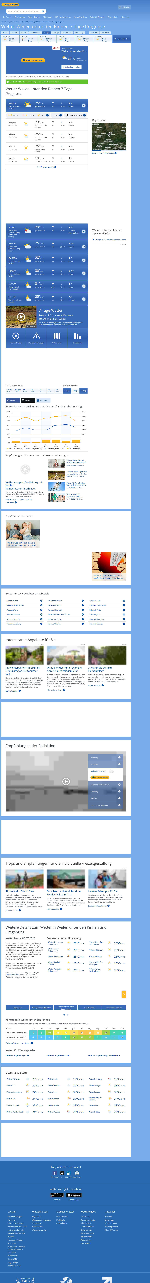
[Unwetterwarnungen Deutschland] (65, 993)
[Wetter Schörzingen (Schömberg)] (66, 939)
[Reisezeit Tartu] (107, 606)
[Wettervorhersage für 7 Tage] (75, 387)
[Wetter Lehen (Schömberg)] (66, 946)
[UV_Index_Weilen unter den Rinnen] (57, 112)
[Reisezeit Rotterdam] (107, 616)
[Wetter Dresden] (66, 1082)
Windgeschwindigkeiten (41, 1217)
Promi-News (85, 1240)
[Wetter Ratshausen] (66, 953)
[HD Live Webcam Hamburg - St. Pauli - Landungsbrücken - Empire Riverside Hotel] (105, 754)
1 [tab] (64, 1011)
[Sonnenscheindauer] (114, 993)
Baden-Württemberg (28, 18)
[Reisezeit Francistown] (107, 602)
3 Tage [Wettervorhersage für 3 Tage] (23, 29)
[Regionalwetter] (16, 335)
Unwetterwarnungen (16, 1220)
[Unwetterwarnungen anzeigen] (47, 78)
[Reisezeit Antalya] (66, 616)
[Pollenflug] (124, 4)
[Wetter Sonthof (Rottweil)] (66, 960)
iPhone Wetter (61, 1213)
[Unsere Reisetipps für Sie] (105, 888)
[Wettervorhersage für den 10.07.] (84, 36)
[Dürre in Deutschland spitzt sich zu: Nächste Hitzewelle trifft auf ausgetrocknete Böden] (109, 563)
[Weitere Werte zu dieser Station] (19, 1040)
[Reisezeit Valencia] (66, 597)
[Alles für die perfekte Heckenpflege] (105, 667)
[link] (7, 14)
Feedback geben (83, 57)
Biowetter (108, 1213)
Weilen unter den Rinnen (44, 18)
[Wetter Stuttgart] (107, 1082)
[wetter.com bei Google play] (57, 1194)
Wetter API (12, 1240)
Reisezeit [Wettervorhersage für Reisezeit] (94, 29)
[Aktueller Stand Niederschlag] (109, 134)
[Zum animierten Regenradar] (104, 150)
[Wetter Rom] (66, 1088)
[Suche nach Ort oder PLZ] (43, 4)
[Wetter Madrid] (66, 1095)
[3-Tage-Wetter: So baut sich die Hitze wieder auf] (67, 461)
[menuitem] (7, 14)
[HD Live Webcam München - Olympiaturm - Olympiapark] (105, 761)
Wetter (12, 1208)
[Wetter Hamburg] (107, 1075)
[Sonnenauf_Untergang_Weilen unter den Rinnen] (28, 112)
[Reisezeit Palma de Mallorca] (66, 611)
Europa (8, 18)
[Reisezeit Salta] (107, 597)
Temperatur (36, 1220)
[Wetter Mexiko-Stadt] (25, 1108)
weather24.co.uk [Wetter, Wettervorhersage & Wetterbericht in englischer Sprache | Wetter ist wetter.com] (14, 1263)
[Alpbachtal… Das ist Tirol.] (23, 888)
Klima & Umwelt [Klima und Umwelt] (111, 1227)
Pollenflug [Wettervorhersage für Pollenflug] (79, 29)
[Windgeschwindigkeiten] (41, 993)
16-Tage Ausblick (120, 36)
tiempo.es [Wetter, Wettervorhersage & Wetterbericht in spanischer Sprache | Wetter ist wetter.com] (12, 1249)
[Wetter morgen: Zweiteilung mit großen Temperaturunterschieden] (25, 465)
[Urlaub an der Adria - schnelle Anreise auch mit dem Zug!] (64, 667)
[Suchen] (60, 4)
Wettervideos (88, 1208)
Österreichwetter (87, 1223)
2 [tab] (68, 1011)
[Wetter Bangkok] (25, 1102)
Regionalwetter (86, 1227)
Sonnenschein (37, 1223)
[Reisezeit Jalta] (107, 611)
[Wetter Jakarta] (66, 1102)
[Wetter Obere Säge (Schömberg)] (107, 939)
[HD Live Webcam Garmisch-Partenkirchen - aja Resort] (105, 781)
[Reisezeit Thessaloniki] (25, 602)
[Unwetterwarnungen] (36, 335)
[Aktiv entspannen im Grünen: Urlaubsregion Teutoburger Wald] (23, 667)
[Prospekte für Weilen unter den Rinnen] (109, 236)
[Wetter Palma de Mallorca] (107, 1095)
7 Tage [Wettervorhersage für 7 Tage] (46, 29)
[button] (47, 102)
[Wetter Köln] (25, 1082)
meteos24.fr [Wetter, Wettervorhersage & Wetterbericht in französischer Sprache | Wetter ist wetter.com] (12, 1253)
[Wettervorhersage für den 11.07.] (103, 36)
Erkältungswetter (111, 1223)
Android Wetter (62, 1220)
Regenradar (36, 1213)
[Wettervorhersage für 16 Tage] (83, 387)
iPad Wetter (60, 1217)
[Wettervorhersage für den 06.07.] (10, 36)
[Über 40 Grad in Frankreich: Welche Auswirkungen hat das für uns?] (67, 495)
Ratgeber (110, 1208)
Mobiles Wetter (65, 1208)
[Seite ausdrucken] (43, 397)
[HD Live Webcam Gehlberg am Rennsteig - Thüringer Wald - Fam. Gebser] (105, 788)
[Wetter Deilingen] (107, 953)
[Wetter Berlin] (66, 1075)
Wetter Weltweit (87, 1233)
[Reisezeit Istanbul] (66, 606)
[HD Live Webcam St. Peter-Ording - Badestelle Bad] (66, 778)
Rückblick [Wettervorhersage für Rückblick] (105, 29)
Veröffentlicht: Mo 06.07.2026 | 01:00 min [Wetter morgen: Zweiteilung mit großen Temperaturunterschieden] (19, 496)
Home (3, 18)
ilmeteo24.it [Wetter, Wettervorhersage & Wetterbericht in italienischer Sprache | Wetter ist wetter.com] (12, 1256)
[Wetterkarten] (57, 335)
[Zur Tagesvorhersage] (46, 164)
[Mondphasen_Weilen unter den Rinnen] (75, 112)
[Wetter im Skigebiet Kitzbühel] (66, 1052)
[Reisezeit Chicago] (107, 620)
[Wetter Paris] (25, 1095)
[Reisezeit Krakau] (66, 620)
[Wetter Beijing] (107, 1108)
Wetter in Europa (87, 1230)
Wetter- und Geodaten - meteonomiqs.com (17, 1245)
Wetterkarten (40, 1208)
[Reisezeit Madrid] (66, 602)
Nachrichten (85, 1213)
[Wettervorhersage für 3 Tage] (67, 387)
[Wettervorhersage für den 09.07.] (66, 36)
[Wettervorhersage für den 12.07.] (59, 387)
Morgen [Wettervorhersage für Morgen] (14, 29)
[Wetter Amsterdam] (25, 1088)
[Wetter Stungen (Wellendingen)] (107, 966)
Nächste (124, 991)
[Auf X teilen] (28, 397)
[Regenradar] (17, 993)
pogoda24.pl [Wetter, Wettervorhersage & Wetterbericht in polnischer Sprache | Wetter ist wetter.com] (13, 1259)
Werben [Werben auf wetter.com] (11, 1233)
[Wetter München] (25, 1075)
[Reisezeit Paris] (25, 597)
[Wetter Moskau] (66, 1108)
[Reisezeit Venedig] (25, 616)
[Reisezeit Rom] (25, 606)
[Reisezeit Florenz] (25, 611)
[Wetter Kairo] (107, 1102)
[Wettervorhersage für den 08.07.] (47, 36)
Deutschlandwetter (88, 1217)
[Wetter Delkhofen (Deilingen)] (107, 960)
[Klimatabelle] (77, 335)
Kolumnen (12, 1217)
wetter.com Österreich (16, 1230)
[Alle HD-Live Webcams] (105, 802)
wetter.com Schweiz (15, 1227)
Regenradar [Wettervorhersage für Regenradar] (67, 29)
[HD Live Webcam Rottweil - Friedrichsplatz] (33, 57)
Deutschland (16, 18)
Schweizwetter (86, 1220)
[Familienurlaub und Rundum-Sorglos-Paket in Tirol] (64, 888)
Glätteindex (109, 1217)
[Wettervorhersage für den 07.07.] (29, 36)
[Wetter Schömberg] (107, 946)
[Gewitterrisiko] (90, 993)
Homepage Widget (15, 1237)
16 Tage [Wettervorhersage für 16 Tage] (56, 29)
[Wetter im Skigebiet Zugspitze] (25, 1052)
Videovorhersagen (15, 1213)
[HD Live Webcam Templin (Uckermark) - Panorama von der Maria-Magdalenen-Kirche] (105, 795)
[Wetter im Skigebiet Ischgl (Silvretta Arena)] (107, 1052)
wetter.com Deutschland (17, 1223)
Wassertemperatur (39, 1227)
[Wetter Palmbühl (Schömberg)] (66, 966)
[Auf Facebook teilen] (13, 397)
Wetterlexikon (86, 1237)
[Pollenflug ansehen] (71, 64)
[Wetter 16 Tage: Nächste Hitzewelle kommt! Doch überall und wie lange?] (67, 484)
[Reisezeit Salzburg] (25, 620)
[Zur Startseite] (10, 5)
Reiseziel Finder (111, 1220)
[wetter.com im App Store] (74, 1194)
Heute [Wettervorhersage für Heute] (5, 29)
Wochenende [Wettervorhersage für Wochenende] (35, 29)
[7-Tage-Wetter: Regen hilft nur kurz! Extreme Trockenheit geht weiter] (47, 313)
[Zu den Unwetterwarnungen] (26, 121)
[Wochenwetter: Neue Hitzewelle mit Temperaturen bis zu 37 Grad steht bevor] (23, 530)
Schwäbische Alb (12, 971)
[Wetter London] (107, 1088)
